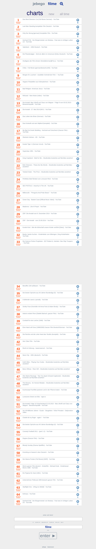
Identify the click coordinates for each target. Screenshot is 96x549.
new (51, 14)
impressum (50, 547)
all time (64, 14)
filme (52, 4)
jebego (39, 4)
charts (35, 13)
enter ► (48, 535)
